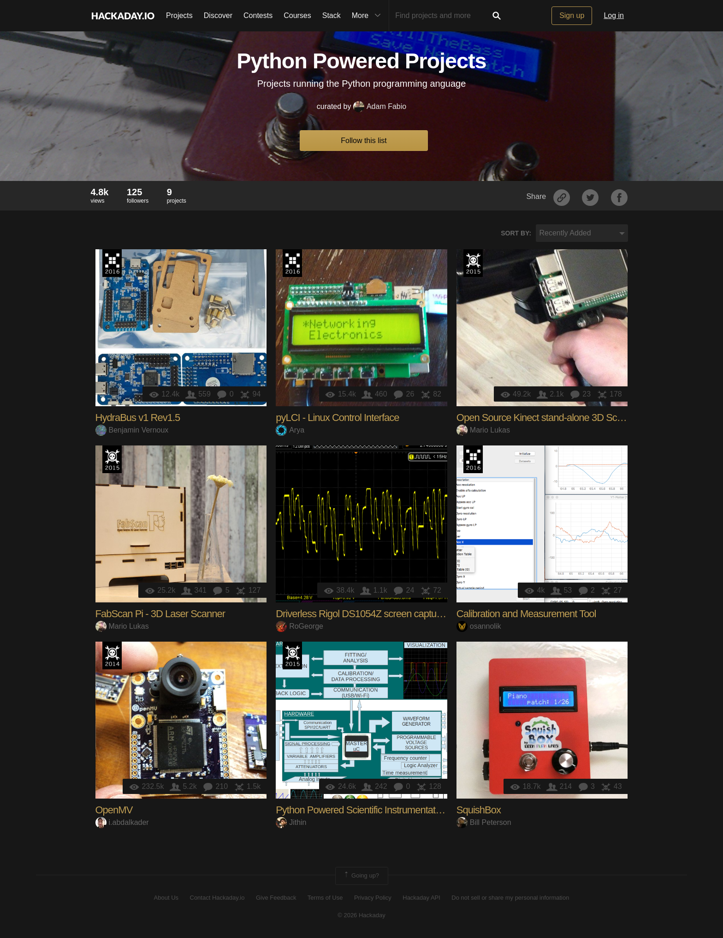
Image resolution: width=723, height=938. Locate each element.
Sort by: (516, 233)
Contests (258, 15)
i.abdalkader (122, 822)
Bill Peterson (483, 822)
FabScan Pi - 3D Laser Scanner (160, 613)
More (368, 15)
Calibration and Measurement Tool (526, 613)
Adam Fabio (379, 106)
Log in (614, 15)
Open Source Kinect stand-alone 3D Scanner (548, 417)
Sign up (571, 15)
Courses (297, 15)
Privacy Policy (372, 897)
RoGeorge (299, 626)
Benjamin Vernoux (132, 430)
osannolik (478, 626)
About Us (166, 897)
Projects (179, 15)
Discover (218, 15)
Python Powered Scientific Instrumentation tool (370, 810)
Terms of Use (325, 897)
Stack (331, 15)
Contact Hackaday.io (217, 897)
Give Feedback (276, 897)
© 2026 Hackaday (361, 915)
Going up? (361, 876)
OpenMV (114, 810)
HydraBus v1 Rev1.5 (137, 417)
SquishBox (478, 810)
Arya (290, 430)
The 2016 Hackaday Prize (112, 263)
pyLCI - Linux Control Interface (337, 417)
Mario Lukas (483, 430)
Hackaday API (421, 897)
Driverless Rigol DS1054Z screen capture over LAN (381, 613)
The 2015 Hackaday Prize (473, 263)
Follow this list (364, 140)
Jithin (291, 822)
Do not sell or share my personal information (510, 897)
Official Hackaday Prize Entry (112, 655)
